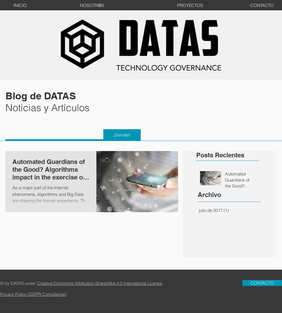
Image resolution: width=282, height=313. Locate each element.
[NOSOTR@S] (92, 5)
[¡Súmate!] (122, 134)
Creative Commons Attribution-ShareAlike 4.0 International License (99, 283)
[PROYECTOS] (190, 5)
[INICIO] (20, 5)
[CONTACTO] (262, 5)
